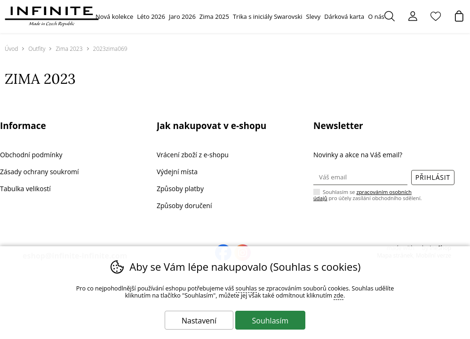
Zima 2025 (214, 16)
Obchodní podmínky (31, 154)
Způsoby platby (180, 188)
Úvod (11, 49)
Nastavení (199, 320)
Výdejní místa (177, 171)
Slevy (313, 16)
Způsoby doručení (184, 205)
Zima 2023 (69, 49)
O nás (376, 16)
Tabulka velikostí (25, 188)
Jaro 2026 (182, 16)
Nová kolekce (114, 16)
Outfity (36, 49)
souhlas (246, 288)
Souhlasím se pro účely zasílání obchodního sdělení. (367, 194)
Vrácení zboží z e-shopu (193, 154)
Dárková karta (344, 16)
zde (338, 295)
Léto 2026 (151, 16)
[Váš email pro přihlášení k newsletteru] (360, 177)
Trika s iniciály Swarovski (268, 16)
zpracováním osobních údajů (362, 195)
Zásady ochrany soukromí (39, 171)
